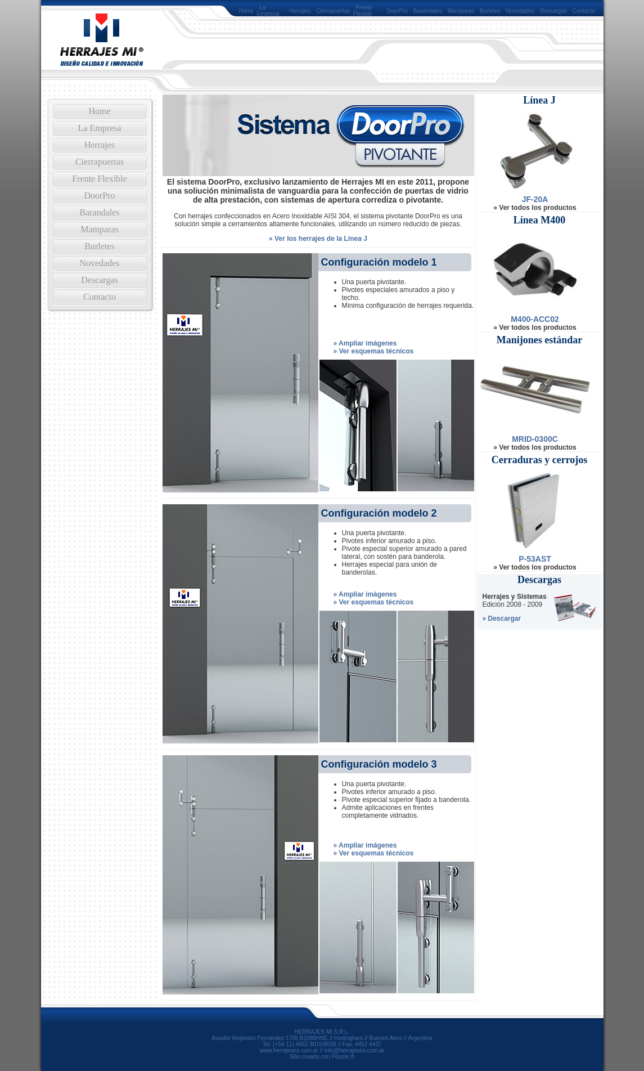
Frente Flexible (362, 11)
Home (246, 11)
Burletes (490, 11)
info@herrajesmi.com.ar (354, 1050)
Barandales (427, 11)
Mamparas (461, 11)
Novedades (520, 11)
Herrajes (299, 11)
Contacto (584, 11)
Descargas (553, 11)
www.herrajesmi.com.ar (289, 1050)
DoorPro (397, 11)
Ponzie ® (342, 1057)
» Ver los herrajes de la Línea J (318, 239)
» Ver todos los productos (534, 208)
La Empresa (267, 11)
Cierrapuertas (333, 11)
